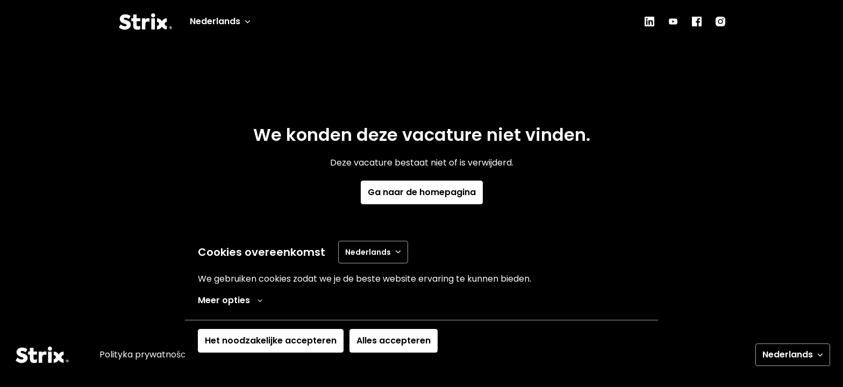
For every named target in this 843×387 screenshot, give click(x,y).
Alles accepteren (393, 340)
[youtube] (673, 21)
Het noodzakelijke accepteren (271, 340)
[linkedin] (649, 21)
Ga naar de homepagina (422, 192)
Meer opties (230, 300)
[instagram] (720, 21)
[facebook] (697, 21)
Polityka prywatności (143, 354)
